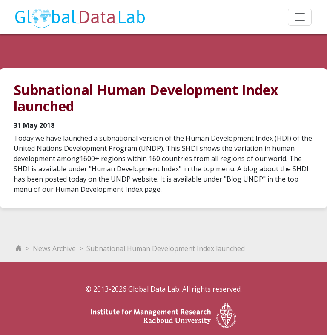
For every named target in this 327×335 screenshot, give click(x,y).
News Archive (54, 248)
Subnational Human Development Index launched (165, 248)
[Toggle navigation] (300, 17)
